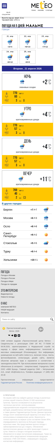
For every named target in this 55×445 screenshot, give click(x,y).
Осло (6, 226)
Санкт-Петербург (10, 235)
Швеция (6, 30)
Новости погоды (8, 297)
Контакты (5, 313)
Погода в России (8, 278)
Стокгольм (10, 243)
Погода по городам (9, 284)
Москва (8, 218)
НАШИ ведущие (7, 310)
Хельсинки (10, 259)
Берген (7, 209)
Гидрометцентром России (11, 383)
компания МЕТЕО (8, 307)
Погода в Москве (8, 275)
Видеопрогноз (7, 294)
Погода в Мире (7, 281)
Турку (6, 251)
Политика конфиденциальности (39, 383)
